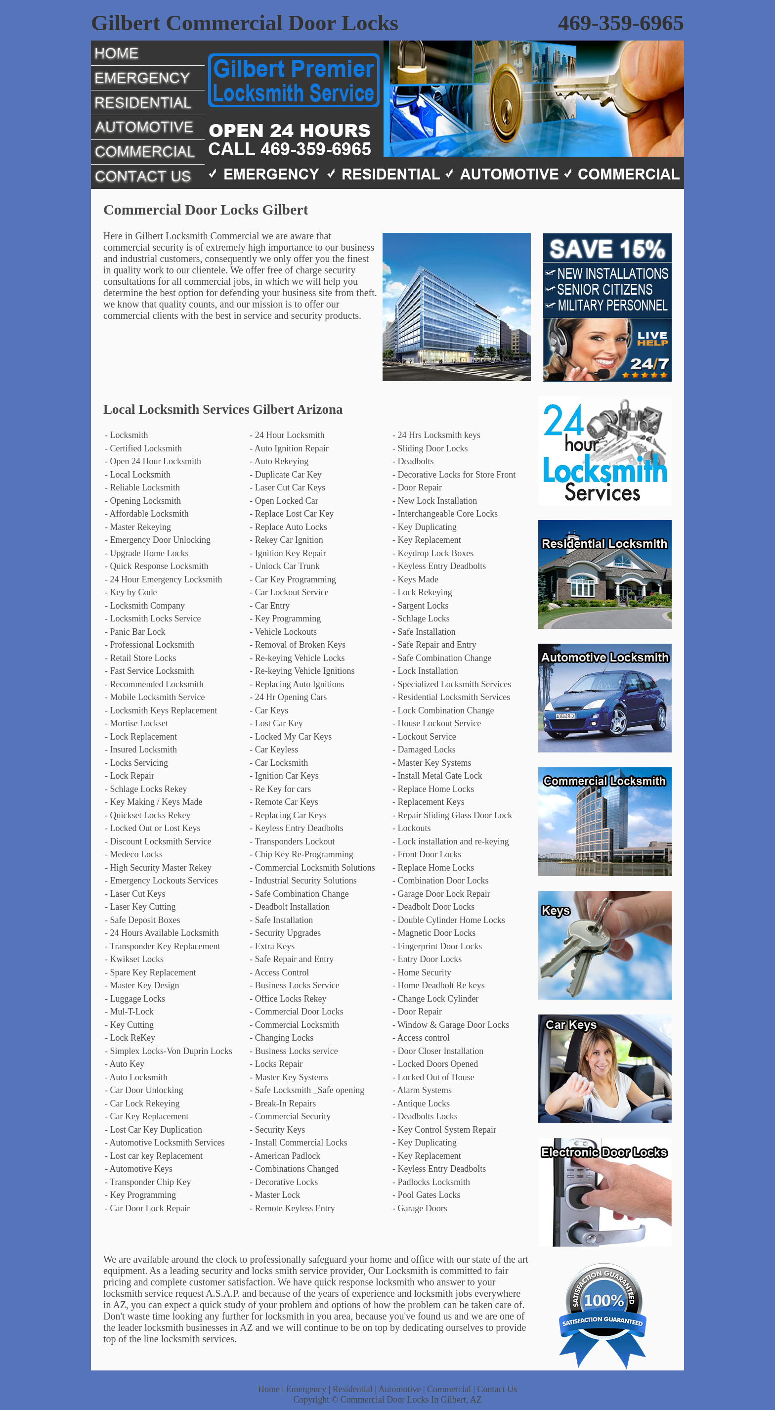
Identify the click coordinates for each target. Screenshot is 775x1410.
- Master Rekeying (138, 527)
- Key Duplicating (424, 527)
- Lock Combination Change (443, 710)
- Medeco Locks (134, 854)
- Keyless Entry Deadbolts (439, 566)
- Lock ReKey (130, 1038)
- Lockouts (411, 828)
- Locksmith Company (145, 606)
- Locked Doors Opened (435, 1064)
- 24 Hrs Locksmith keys (436, 435)
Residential (353, 1389)
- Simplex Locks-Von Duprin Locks (168, 1051)
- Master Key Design (142, 985)
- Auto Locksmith (136, 1077)
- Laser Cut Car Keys (287, 487)
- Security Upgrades (285, 933)
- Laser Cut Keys (135, 894)
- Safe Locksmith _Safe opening (307, 1090)
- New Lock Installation (434, 501)
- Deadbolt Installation (290, 907)
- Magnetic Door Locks (433, 933)
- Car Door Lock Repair (147, 1208)
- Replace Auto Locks (288, 527)
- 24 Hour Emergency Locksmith (163, 579)
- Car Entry (270, 606)
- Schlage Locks (421, 618)
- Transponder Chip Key (148, 1182)
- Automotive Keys (138, 1169)
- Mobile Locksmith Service (155, 697)
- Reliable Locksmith (142, 487)
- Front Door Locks (426, 854)
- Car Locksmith (279, 763)
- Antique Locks (421, 1103)
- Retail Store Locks (140, 658)
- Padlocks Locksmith (431, 1182)
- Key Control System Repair (444, 1130)
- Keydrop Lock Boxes (433, 553)
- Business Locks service (294, 1051)
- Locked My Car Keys (291, 737)
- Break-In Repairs (283, 1103)
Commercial (449, 1389)
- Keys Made (415, 579)
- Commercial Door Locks (296, 1011)
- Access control (421, 1038)
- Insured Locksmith (141, 749)
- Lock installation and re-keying (450, 841)
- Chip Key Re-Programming (301, 854)
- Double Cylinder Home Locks (448, 920)
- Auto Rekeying (279, 461)
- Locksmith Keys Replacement (161, 710)
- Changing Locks (281, 1038)
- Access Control (279, 972)
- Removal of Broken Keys (297, 645)
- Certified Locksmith (143, 448)
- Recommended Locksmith (154, 684)
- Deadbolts (412, 461)
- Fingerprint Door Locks (437, 946)
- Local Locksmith (138, 475)
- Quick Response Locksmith (156, 566)
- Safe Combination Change (441, 658)
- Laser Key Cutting (140, 907)
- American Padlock (285, 1156)
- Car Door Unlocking (144, 1090)
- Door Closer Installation (437, 1051)
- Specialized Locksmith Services (451, 684)
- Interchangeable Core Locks (445, 514)
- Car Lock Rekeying (142, 1103)
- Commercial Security (290, 1116)
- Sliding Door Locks (430, 448)
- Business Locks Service (294, 985)
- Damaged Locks (424, 749)
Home (269, 1389)
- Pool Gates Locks (426, 1195)
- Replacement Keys (428, 802)
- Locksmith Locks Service (153, 618)
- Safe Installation (424, 632)
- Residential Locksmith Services (451, 697)
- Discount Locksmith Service (158, 841)
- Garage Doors (419, 1208)
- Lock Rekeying (422, 592)
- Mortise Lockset (136, 723)
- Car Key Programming (293, 579)
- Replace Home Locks (433, 789)
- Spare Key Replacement (150, 972)
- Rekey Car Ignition (286, 540)
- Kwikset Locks (134, 959)
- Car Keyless (274, 749)
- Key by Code (131, 592)
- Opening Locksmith (143, 501)
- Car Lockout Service (289, 592)
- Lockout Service (424, 737)
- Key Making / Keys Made (153, 802)
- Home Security (421, 972)
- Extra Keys (272, 946)
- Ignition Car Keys (284, 776)
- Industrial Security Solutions (303, 880)
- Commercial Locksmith (294, 1025)
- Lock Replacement (141, 737)
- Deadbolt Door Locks (433, 907)
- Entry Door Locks (427, 959)
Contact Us (497, 1389)
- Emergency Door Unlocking (158, 540)
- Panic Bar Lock (135, 632)
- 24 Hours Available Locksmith (162, 933)
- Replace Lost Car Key (292, 514)
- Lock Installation (425, 671)
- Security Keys (277, 1130)
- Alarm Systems (422, 1090)
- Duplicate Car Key (285, 475)
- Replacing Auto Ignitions (297, 684)
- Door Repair (417, 487)
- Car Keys (269, 710)
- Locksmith (126, 435)
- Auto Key (124, 1064)
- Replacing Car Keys (288, 815)
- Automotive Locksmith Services (164, 1142)
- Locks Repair (276, 1064)
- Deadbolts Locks (425, 1116)
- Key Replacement (426, 540)
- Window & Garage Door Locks (450, 1025)
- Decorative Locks (284, 1182)
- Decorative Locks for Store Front (454, 475)
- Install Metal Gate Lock (437, 776)
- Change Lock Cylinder (435, 999)
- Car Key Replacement (146, 1116)
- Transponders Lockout (292, 841)
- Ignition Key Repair (288, 553)
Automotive (399, 1389)
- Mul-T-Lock (129, 1011)
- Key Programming (285, 618)
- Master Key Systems (431, 763)
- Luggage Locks (135, 999)
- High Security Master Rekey (158, 868)
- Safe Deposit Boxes (142, 920)
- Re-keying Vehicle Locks (297, 658)
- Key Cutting (129, 1025)
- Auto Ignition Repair (289, 448)
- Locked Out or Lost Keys (152, 828)
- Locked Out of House (433, 1077)
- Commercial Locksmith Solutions (312, 868)
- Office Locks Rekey (288, 999)
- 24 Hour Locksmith (287, 435)
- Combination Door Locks (440, 880)
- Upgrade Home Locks (146, 553)
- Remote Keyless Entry (292, 1208)
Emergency (306, 1389)
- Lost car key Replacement (154, 1156)
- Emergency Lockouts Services (161, 880)
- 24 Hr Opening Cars (288, 697)
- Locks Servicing (136, 763)
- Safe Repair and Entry (434, 645)
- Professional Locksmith (149, 645)
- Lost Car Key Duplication (153, 1130)
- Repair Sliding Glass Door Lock (452, 815)
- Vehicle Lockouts (283, 632)
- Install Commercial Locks (298, 1142)
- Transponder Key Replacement (162, 946)
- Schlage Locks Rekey (146, 789)
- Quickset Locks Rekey (147, 815)
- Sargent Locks (420, 606)
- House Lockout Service (436, 723)
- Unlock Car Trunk (285, 566)
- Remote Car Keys (284, 802)
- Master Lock (275, 1195)
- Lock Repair (129, 776)
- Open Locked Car (284, 501)
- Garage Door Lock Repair (441, 894)
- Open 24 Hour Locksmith (153, 461)
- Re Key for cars (280, 789)
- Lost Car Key (276, 723)
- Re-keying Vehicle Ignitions (302, 671)
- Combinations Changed (294, 1169)
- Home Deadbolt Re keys (438, 985)
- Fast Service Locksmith (149, 671)
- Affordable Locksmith (147, 514)
